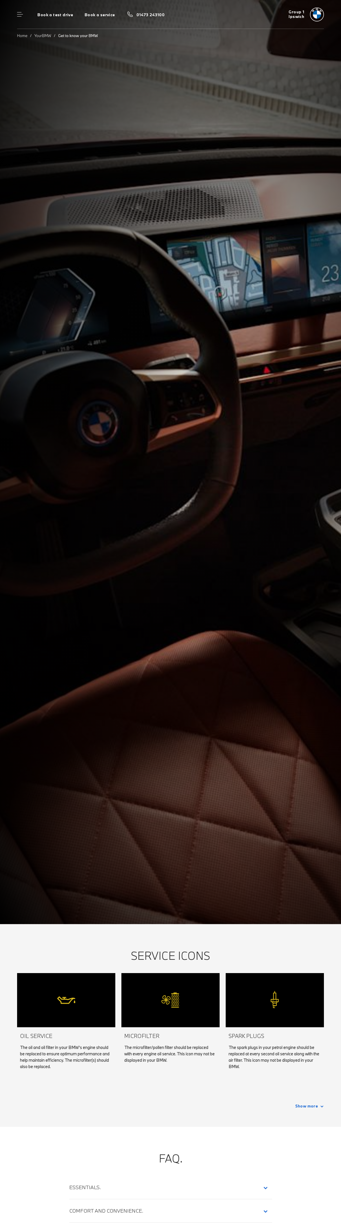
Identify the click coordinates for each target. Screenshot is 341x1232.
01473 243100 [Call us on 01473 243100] (150, 14)
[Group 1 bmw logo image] (306, 14)
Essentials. (85, 1187)
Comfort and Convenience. (106, 1210)
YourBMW (42, 35)
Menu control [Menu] (20, 14)
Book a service (100, 14)
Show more (306, 1106)
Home (22, 35)
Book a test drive (55, 14)
